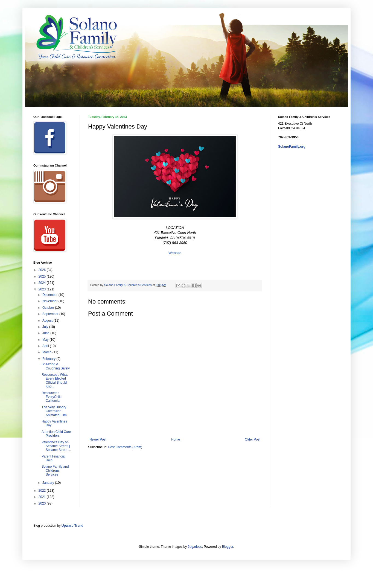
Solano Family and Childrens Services (55, 470)
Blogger (227, 547)
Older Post (252, 439)
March (47, 352)
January (48, 483)
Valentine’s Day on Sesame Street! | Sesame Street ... (56, 446)
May (45, 340)
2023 (43, 289)
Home (175, 439)
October (48, 308)
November (50, 301)
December (50, 295)
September (50, 314)
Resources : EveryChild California (52, 397)
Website (174, 253)
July (45, 327)
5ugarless (195, 547)
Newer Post (97, 439)
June (46, 333)
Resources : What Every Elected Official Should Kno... (55, 380)
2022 (43, 491)
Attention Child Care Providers (56, 434)
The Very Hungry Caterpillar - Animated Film (54, 411)
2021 (43, 497)
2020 (43, 503)
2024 (43, 283)
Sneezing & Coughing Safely (56, 366)
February (49, 359)
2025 (43, 276)
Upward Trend (72, 526)
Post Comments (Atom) (125, 447)
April (46, 346)
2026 (43, 270)
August (48, 320)
